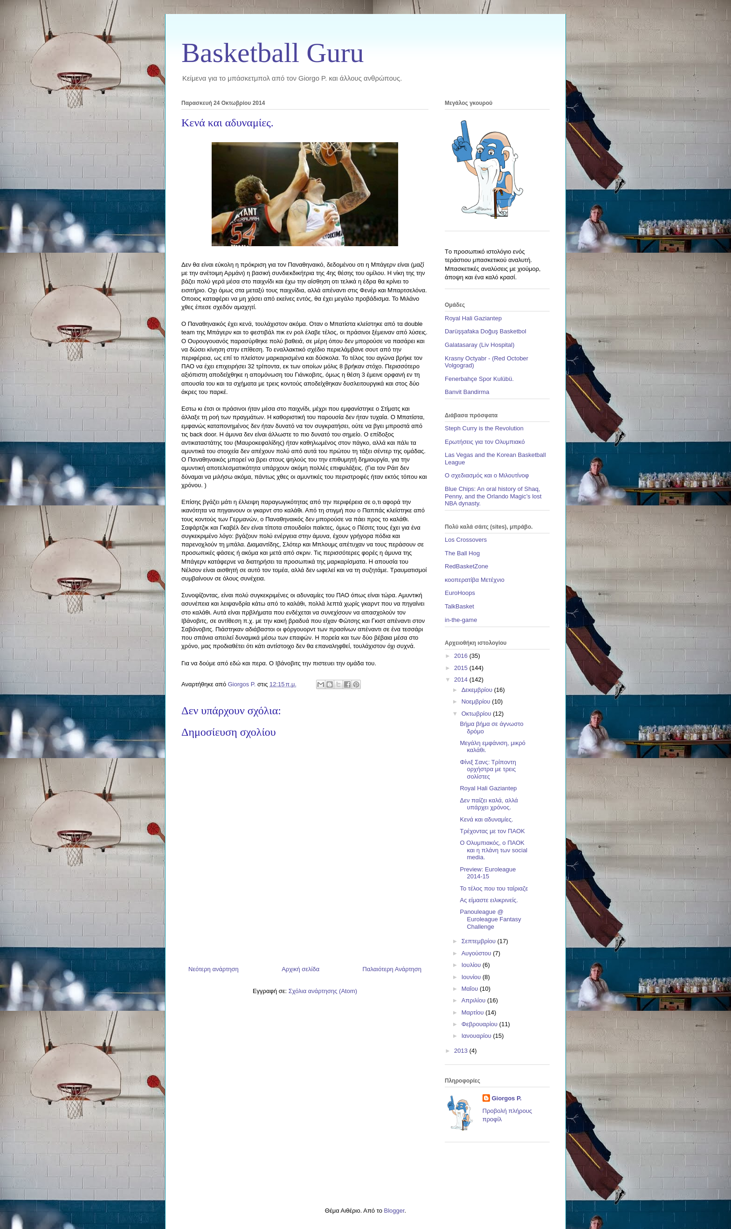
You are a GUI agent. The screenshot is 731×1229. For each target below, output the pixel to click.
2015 (461, 667)
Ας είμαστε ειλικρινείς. (489, 900)
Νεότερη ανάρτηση (213, 969)
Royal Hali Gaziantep (473, 318)
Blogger (394, 1210)
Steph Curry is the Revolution (484, 428)
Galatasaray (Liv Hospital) (480, 344)
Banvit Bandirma (467, 391)
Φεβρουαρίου (480, 1024)
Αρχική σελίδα (300, 969)
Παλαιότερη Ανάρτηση (392, 969)
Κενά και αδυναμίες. (486, 819)
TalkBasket (459, 606)
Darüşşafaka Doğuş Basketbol (485, 331)
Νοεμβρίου (477, 701)
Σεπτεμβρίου (479, 941)
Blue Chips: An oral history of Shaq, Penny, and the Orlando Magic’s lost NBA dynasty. (493, 496)
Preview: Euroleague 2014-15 (488, 873)
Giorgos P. (507, 1098)
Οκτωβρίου (477, 713)
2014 (461, 679)
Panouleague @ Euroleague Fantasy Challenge (490, 919)
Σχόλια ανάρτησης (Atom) (323, 990)
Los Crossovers (466, 539)
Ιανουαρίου (477, 1035)
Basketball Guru (272, 52)
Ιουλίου (472, 964)
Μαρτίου (474, 1012)
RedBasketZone (466, 566)
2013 (461, 1050)
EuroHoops (460, 592)
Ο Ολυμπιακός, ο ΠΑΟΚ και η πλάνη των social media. (493, 850)
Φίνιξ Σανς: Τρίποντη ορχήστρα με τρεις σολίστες (488, 769)
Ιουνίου (472, 977)
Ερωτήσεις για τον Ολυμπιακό (485, 441)
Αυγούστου (477, 953)
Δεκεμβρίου (478, 689)
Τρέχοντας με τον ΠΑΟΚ (492, 831)
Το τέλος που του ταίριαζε (494, 888)
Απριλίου (474, 1000)
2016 (461, 655)
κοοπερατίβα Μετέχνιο (474, 579)
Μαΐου (471, 988)
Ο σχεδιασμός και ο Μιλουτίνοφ (487, 475)
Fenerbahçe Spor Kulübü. (479, 378)
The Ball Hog (462, 553)
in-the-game (461, 619)
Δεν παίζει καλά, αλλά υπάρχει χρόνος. (489, 804)
